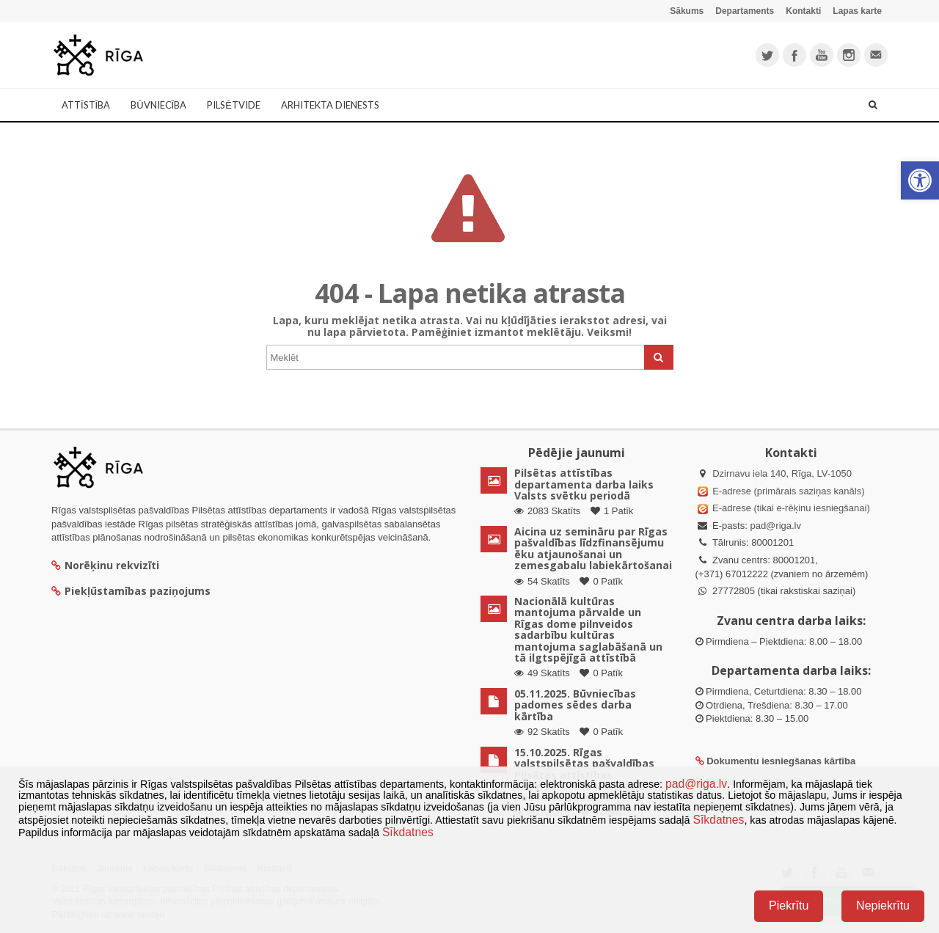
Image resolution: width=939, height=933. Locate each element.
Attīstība (86, 105)
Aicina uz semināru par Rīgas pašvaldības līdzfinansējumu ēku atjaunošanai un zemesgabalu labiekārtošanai (593, 548)
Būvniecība (158, 105)
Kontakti (803, 11)
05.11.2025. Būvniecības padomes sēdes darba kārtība (575, 705)
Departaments (744, 11)
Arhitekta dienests (330, 105)
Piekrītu (788, 905)
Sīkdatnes (718, 819)
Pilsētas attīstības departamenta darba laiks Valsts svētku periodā (584, 484)
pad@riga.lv (775, 525)
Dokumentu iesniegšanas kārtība (780, 760)
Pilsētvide (233, 105)
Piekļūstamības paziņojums (131, 591)
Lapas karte (857, 11)
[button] (920, 180)
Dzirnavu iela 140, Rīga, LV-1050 (782, 473)
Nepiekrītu (883, 905)
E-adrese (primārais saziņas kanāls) (788, 491)
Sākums (687, 11)
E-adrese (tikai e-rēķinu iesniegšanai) (790, 507)
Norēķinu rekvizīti (105, 565)
